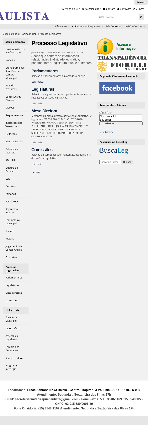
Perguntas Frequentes (87, 26)
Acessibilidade (93, 9)
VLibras (140, 9)
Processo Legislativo (12, 268)
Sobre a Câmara (15, 42)
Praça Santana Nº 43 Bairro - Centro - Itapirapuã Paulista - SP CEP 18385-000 (83, 390)
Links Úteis (12, 310)
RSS (38, 172)
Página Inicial (62, 26)
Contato (110, 9)
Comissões (41, 149)
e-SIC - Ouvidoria (135, 26)
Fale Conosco (113, 26)
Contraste (125, 9)
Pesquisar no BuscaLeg (113, 142)
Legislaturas (42, 89)
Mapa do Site (72, 9)
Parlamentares (44, 71)
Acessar (141, 2)
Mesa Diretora (44, 111)
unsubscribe (106, 132)
